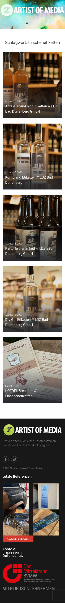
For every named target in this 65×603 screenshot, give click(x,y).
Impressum (12, 552)
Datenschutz (13, 555)
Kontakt (9, 549)
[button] (27, 23)
